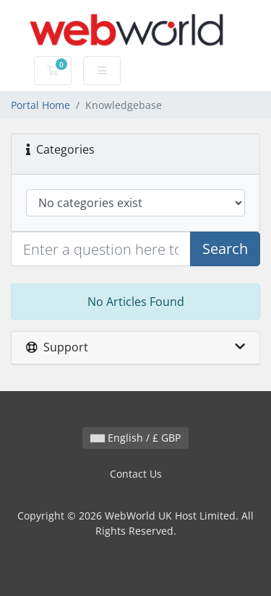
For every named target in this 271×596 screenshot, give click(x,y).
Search (225, 248)
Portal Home (40, 105)
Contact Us (136, 474)
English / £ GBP (135, 437)
